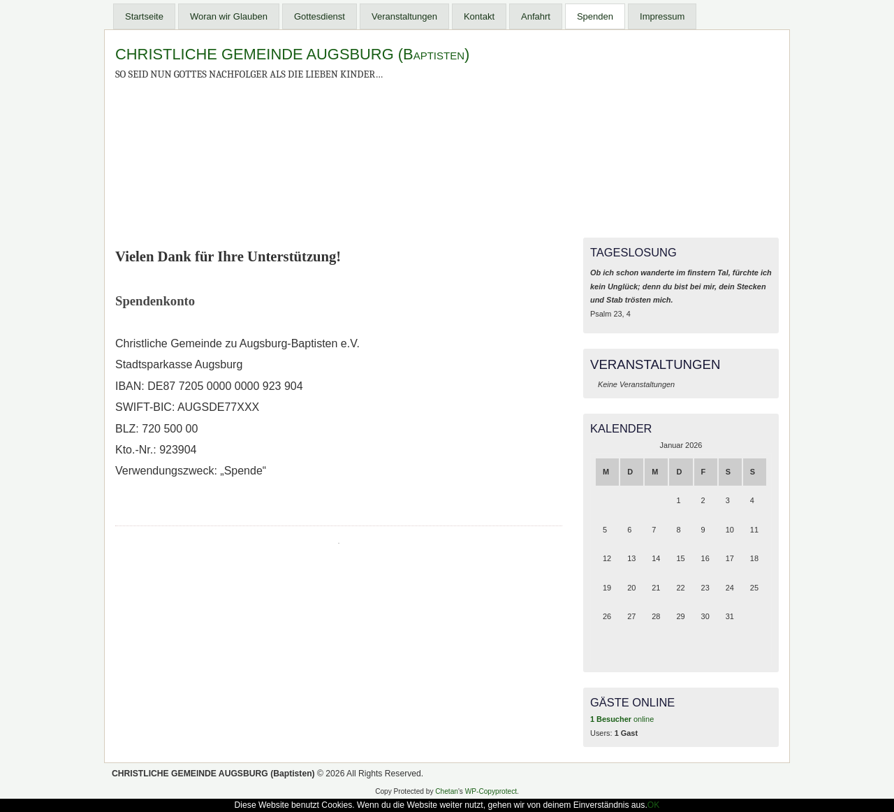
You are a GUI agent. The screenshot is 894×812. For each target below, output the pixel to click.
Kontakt (479, 16)
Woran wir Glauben (229, 16)
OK (653, 805)
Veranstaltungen (404, 16)
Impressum (662, 16)
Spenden (595, 16)
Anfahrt (535, 16)
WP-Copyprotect (491, 791)
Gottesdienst (319, 16)
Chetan (446, 791)
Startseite (144, 16)
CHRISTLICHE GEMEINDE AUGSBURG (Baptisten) (292, 54)
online (622, 719)
